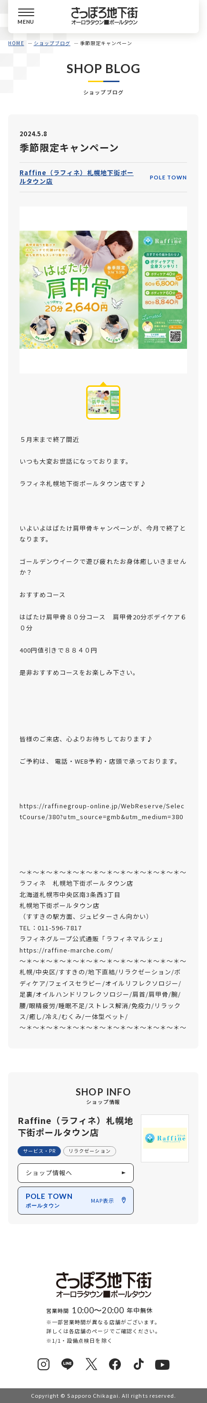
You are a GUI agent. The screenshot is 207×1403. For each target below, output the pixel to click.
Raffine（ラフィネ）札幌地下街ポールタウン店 (77, 177)
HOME (16, 43)
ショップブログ (52, 43)
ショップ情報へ (49, 1172)
